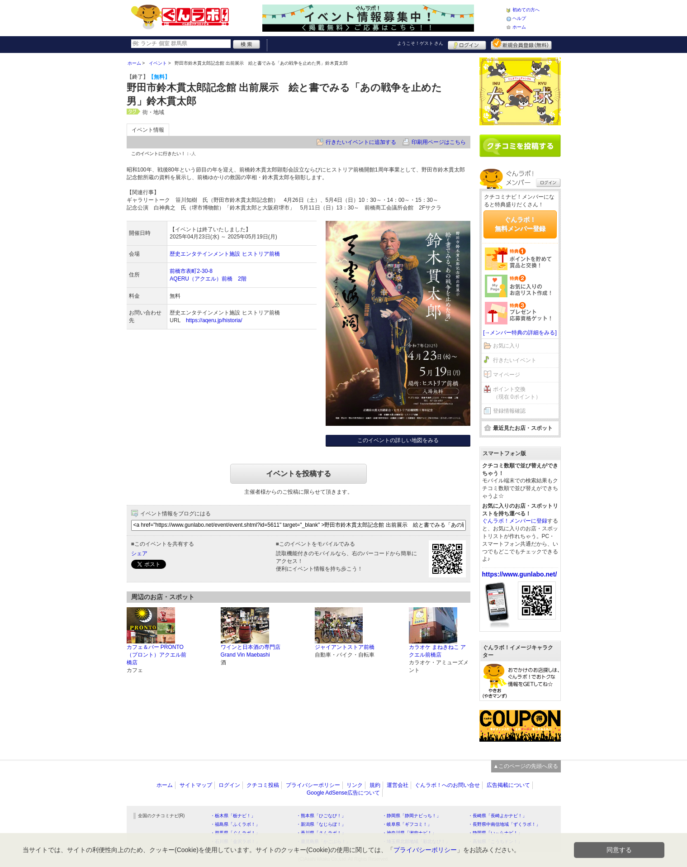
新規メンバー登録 (521, 44)
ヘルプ (519, 18)
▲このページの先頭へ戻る (526, 766)
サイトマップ (196, 785)
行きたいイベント (514, 360)
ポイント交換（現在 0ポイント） (517, 393)
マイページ (506, 375)
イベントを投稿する (298, 473)
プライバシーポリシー (313, 785)
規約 (375, 785)
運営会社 (397, 785)
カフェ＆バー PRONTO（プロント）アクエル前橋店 (156, 655)
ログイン (467, 44)
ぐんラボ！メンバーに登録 (514, 521)
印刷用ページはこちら (439, 142)
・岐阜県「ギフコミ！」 (407, 824)
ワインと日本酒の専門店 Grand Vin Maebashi (250, 651)
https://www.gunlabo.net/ (519, 574)
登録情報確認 (509, 411)
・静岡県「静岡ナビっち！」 (411, 815)
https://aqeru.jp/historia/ (214, 320)
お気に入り (506, 346)
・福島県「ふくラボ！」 (235, 824)
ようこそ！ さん (420, 43)
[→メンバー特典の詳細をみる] (520, 332)
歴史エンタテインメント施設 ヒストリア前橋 (225, 254)
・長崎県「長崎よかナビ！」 (497, 815)
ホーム (519, 26)
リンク (354, 785)
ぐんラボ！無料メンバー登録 (520, 224)
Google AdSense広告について (343, 793)
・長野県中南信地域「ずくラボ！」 (504, 824)
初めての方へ (526, 9)
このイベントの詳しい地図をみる (398, 440)
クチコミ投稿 (262, 785)
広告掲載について (508, 785)
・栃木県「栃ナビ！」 (233, 815)
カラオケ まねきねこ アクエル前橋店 (437, 651)
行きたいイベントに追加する (361, 142)
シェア (139, 553)
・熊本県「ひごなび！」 (321, 815)
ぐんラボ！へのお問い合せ (447, 785)
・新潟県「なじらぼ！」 (321, 824)
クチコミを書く (520, 145)
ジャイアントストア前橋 (344, 647)
